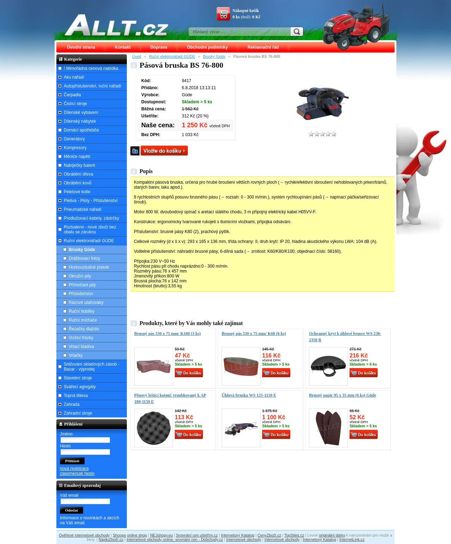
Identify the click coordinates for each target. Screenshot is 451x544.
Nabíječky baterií (79, 165)
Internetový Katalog (237, 535)
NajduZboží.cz (111, 539)
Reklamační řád (263, 47)
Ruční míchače (83, 320)
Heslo (65, 446)
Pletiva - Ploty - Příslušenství (91, 200)
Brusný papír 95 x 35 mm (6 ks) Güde (342, 395)
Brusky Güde (214, 56)
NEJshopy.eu (161, 535)
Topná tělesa (76, 395)
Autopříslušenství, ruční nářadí (92, 86)
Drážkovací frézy (84, 258)
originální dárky (332, 535)
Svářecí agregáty (80, 386)
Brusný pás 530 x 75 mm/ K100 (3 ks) (167, 333)
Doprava (158, 47)
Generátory (74, 138)
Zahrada (72, 404)
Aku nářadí (74, 77)
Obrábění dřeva (78, 174)
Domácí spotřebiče (81, 130)
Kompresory (75, 147)
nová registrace (74, 468)
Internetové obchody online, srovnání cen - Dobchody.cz (174, 539)
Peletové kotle (77, 191)
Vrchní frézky (81, 337)
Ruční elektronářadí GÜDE (172, 56)
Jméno (66, 434)
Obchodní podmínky (207, 47)
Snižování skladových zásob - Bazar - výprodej (91, 367)
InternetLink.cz (352, 539)
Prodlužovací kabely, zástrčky (91, 218)
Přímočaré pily (82, 284)
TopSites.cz (294, 535)
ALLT (116, 24)
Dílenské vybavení (81, 112)
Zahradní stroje (78, 413)
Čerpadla (72, 94)
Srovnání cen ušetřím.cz (197, 535)
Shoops (119, 535)
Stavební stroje (78, 377)
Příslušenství (81, 293)
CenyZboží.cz (269, 535)
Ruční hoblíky (81, 311)
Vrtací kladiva (81, 346)
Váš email (69, 495)
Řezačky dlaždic (84, 328)
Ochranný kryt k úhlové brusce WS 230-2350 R (345, 336)
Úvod (136, 56)
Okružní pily (80, 276)
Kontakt (123, 47)
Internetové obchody (243, 539)
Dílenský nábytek (80, 121)
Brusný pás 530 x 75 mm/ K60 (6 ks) (254, 333)
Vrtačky (76, 355)
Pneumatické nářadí (82, 209)
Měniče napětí (77, 156)
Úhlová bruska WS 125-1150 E (249, 395)
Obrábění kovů (78, 183)
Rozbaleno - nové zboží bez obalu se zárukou (90, 229)
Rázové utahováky (86, 302)
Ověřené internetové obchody (84, 535)
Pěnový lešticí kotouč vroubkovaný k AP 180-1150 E (170, 398)
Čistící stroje (75, 103)
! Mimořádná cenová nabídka (91, 68)
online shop (137, 535)
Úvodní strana (81, 47)
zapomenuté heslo (77, 473)
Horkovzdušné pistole (89, 267)
